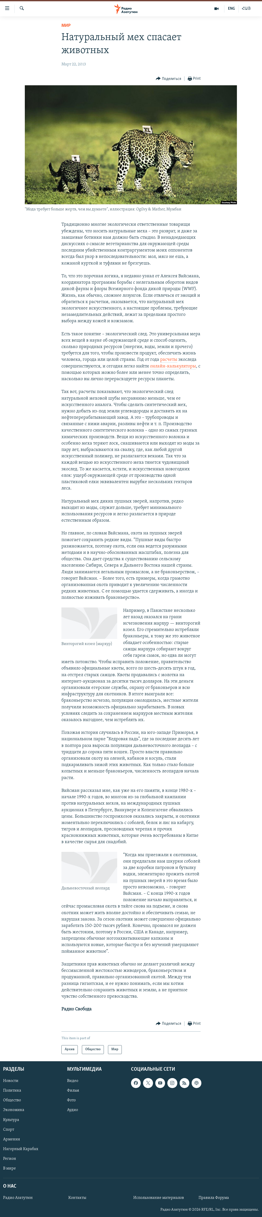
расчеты (168, 359)
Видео (72, 1081)
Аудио (72, 1110)
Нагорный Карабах (20, 1149)
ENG (231, 9)
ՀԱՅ (246, 9)
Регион (9, 1158)
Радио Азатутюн (18, 1198)
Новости (10, 1081)
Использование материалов (158, 1198)
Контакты (77, 1198)
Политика (12, 1091)
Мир (66, 25)
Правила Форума (214, 1198)
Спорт (8, 1129)
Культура (11, 1120)
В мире (9, 1168)
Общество (12, 1100)
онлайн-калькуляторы (173, 366)
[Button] (168, 78)
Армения (11, 1139)
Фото (71, 1100)
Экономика (13, 1110)
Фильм (73, 1091)
